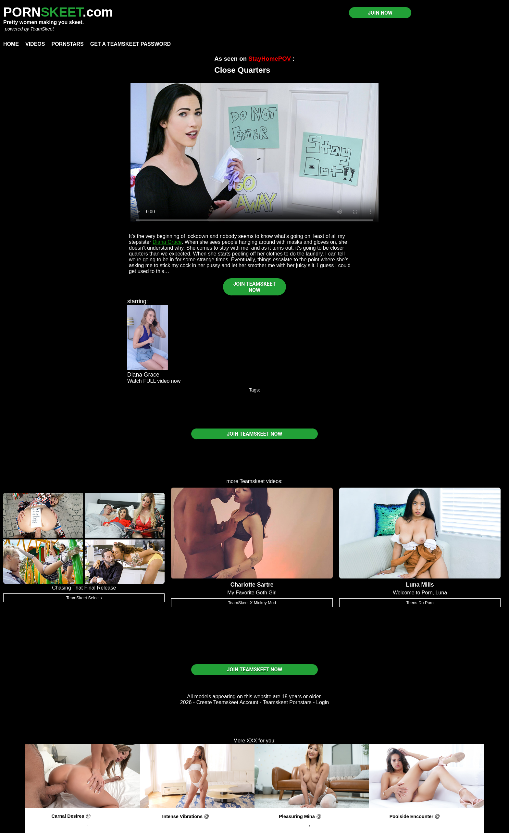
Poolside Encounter (411, 816)
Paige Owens (197, 824)
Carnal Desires (67, 816)
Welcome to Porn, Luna (420, 592)
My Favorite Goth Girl (252, 592)
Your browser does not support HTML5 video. (254, 152)
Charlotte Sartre (252, 584)
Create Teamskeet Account (227, 702)
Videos (35, 44)
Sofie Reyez (426, 824)
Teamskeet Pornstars (287, 702)
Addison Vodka (70, 824)
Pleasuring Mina (297, 816)
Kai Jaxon (101, 824)
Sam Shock (325, 824)
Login (322, 702)
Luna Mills (420, 584)
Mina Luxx (297, 824)
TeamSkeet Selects (84, 597)
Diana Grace (167, 242)
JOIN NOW (380, 13)
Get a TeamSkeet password (130, 44)
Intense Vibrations (182, 816)
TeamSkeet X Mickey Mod (252, 602)
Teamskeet (252, 481)
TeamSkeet (42, 28)
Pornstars (67, 44)
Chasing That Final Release (84, 588)
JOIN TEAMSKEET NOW (254, 287)
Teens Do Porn (420, 602)
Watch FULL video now (153, 381)
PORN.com (58, 12)
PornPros (103, 816)
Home (11, 44)
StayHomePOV (269, 58)
